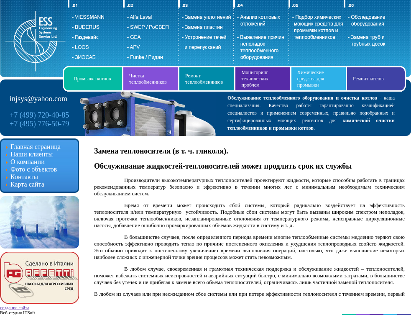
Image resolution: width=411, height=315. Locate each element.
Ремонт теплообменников (204, 79)
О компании (27, 161)
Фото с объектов (33, 169)
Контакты (24, 176)
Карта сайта (27, 184)
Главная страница (35, 146)
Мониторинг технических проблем (254, 78)
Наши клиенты (31, 154)
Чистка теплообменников (148, 79)
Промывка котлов (92, 79)
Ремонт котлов (368, 79)
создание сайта (14, 307)
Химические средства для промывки (310, 78)
